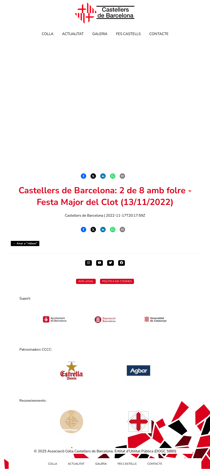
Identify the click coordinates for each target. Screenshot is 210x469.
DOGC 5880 (165, 451)
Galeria (99, 33)
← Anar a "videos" (25, 243)
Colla (47, 33)
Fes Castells (128, 33)
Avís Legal (86, 281)
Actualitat (73, 33)
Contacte (159, 33)
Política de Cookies (117, 281)
